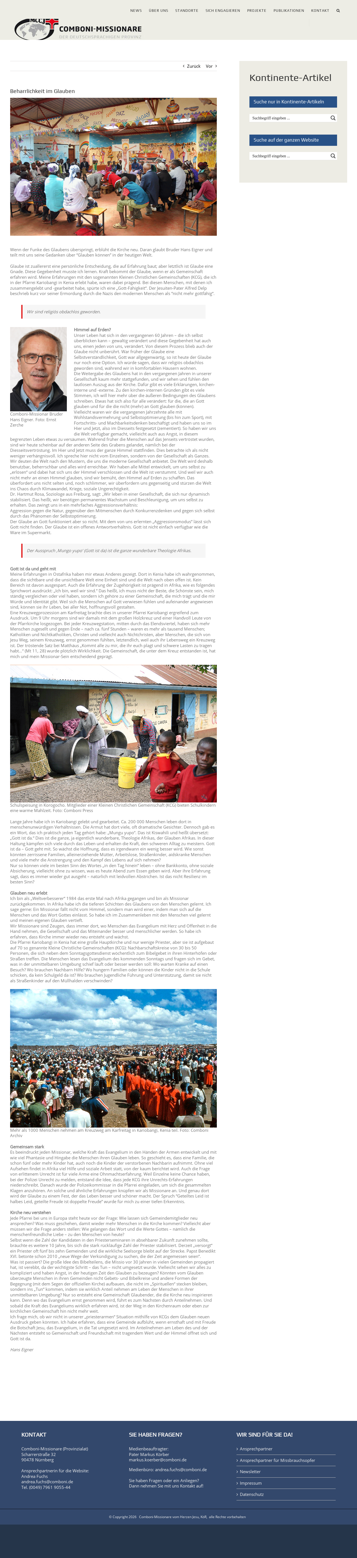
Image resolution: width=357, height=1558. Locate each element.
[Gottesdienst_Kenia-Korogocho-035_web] (113, 167)
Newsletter (250, 1471)
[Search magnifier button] (333, 118)
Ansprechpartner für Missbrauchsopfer (277, 1460)
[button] (338, 9)
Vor (209, 66)
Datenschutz (252, 1494)
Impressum (251, 1483)
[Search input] (290, 118)
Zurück (194, 66)
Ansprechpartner (256, 1449)
